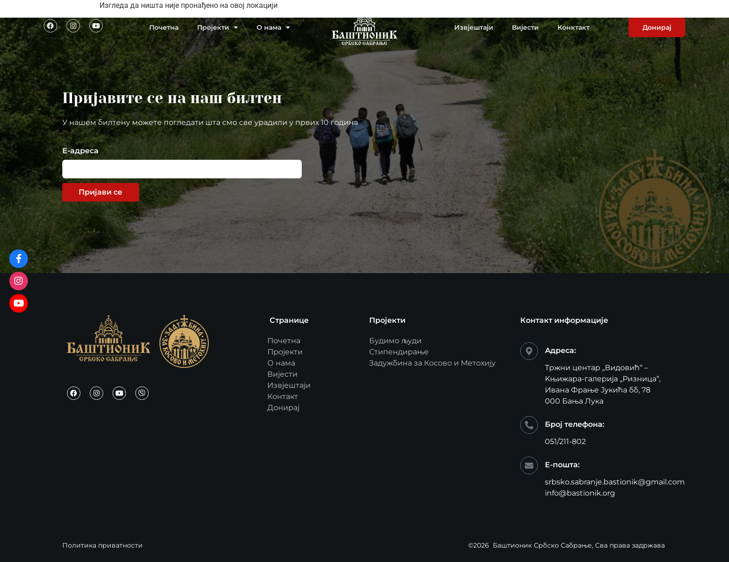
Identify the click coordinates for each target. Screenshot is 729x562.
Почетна (164, 27)
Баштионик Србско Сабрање (542, 545)
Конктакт (573, 27)
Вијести (525, 27)
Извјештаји (473, 27)
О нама (273, 27)
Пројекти (217, 27)
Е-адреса (80, 151)
